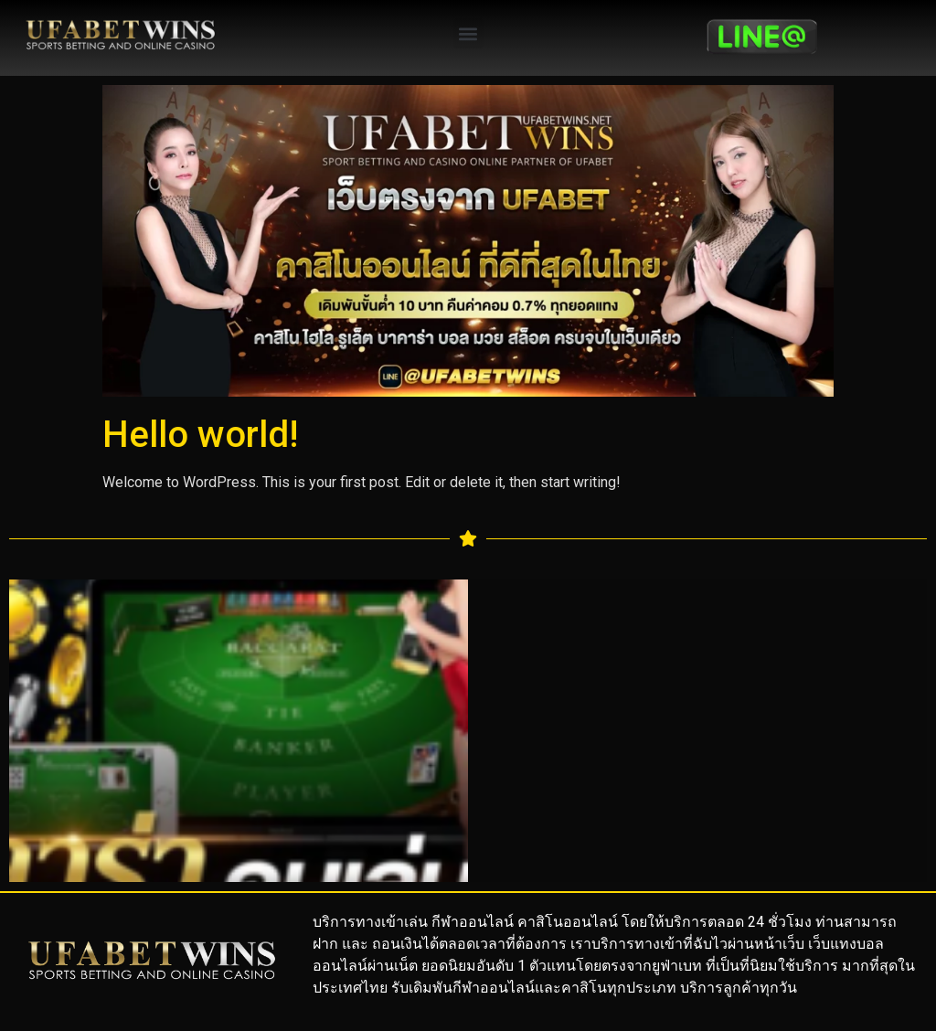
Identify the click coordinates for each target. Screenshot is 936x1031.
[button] (468, 33)
